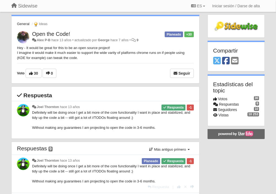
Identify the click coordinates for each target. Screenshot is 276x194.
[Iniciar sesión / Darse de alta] (236, 6)
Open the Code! (51, 34)
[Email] (235, 61)
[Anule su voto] (185, 187)
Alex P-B (43, 40)
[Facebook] (226, 61)
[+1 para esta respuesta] (179, 187)
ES (198, 6)
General (23, 24)
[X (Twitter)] (217, 61)
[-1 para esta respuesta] (192, 187)
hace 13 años (70, 107)
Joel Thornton (48, 107)
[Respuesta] (158, 187)
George (103, 40)
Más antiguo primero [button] (169, 149)
